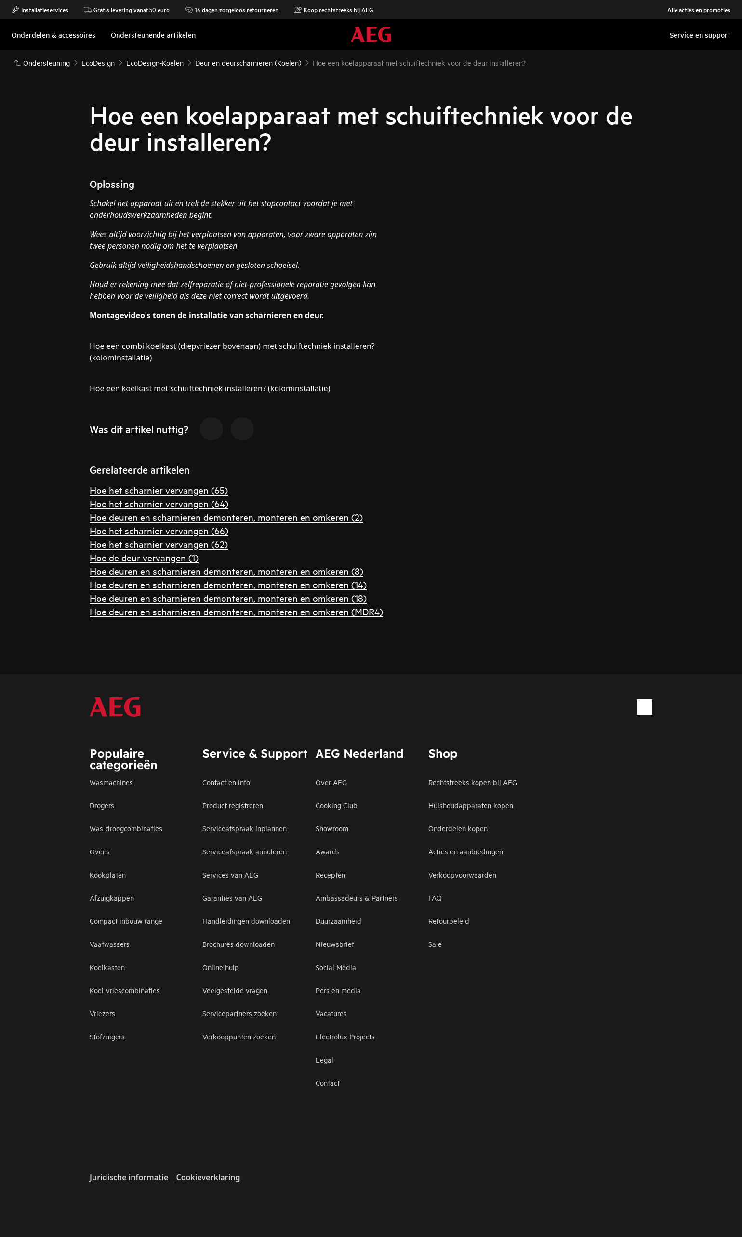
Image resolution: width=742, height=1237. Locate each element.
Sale (435, 943)
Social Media (336, 966)
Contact (328, 1082)
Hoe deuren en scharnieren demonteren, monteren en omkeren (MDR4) (236, 611)
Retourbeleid (448, 920)
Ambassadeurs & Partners (357, 897)
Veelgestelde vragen (234, 990)
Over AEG (331, 781)
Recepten (330, 874)
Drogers (102, 805)
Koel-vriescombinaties (125, 990)
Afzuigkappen (112, 897)
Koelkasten (107, 966)
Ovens (100, 851)
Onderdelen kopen (458, 828)
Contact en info (226, 781)
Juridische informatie (129, 1177)
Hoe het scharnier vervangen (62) (159, 544)
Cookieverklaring (208, 1177)
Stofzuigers (107, 1036)
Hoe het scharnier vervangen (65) (159, 490)
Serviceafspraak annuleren (244, 851)
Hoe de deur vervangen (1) (144, 557)
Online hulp (220, 966)
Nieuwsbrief (335, 943)
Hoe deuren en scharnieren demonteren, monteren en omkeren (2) (226, 517)
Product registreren (232, 805)
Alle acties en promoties (694, 9)
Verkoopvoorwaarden (462, 874)
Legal (324, 1059)
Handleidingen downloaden (246, 920)
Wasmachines (111, 781)
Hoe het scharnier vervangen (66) (159, 530)
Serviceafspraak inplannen (244, 828)
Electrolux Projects (345, 1036)
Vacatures (331, 1013)
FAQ (435, 897)
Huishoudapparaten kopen (470, 805)
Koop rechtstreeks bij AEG (333, 9)
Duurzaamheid (338, 920)
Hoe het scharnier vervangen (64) (159, 503)
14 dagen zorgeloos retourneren (231, 9)
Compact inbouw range (126, 920)
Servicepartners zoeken (239, 1013)
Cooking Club (337, 805)
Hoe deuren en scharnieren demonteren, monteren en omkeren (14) (228, 584)
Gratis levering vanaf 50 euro (127, 9)
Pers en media (338, 990)
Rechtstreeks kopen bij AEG (472, 781)
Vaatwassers (110, 943)
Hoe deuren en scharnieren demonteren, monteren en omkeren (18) (228, 598)
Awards (328, 851)
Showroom (332, 828)
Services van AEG (230, 874)
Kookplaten (108, 874)
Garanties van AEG (232, 897)
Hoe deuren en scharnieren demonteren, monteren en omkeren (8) (226, 571)
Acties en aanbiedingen (465, 851)
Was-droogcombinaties (126, 828)
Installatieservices (40, 9)
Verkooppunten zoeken (239, 1036)
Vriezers (102, 1013)
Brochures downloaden (238, 943)
